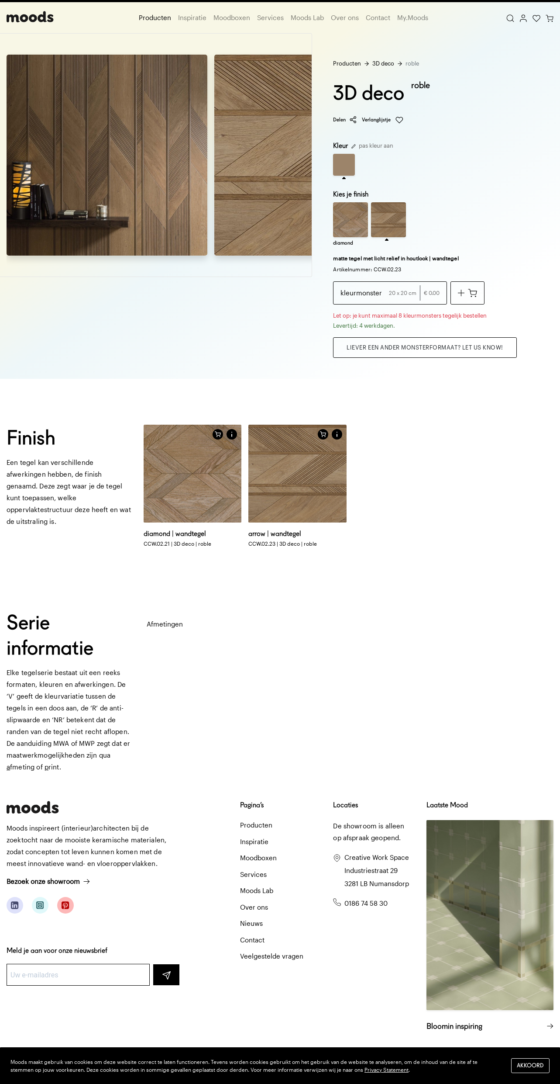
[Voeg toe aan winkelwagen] (467, 293)
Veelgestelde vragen (271, 956)
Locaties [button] (345, 805)
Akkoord (530, 1065)
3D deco (383, 63)
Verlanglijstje (382, 120)
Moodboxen (231, 17)
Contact (378, 17)
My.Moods (412, 17)
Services (270, 17)
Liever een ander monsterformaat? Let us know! (425, 347)
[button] (232, 434)
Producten (155, 17)
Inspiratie (192, 17)
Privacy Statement (386, 1070)
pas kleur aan (372, 145)
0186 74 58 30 (366, 903)
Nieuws (251, 923)
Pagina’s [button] (252, 805)
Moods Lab (307, 17)
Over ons (345, 17)
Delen (345, 120)
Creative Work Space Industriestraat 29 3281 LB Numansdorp (376, 870)
